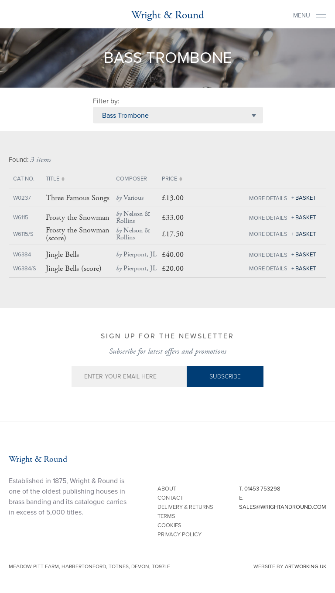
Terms (166, 516)
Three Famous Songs (77, 198)
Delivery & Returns (185, 507)
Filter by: (106, 101)
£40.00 (173, 254)
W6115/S (23, 234)
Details (276, 198)
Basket (305, 197)
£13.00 (173, 198)
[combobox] (178, 115)
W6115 (20, 217)
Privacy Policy (179, 534)
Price (169, 178)
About (166, 488)
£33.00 (173, 217)
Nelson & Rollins (133, 217)
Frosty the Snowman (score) (77, 234)
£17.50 (173, 234)
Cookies (169, 525)
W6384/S (24, 268)
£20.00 (173, 268)
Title (52, 178)
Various (130, 197)
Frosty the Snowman (77, 218)
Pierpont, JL (136, 254)
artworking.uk (305, 566)
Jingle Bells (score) (74, 269)
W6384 (22, 254)
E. (282, 502)
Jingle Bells (62, 255)
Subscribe (225, 376)
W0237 (22, 197)
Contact (170, 497)
